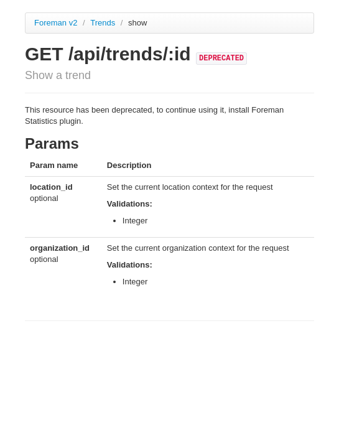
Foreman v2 (55, 22)
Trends (104, 22)
